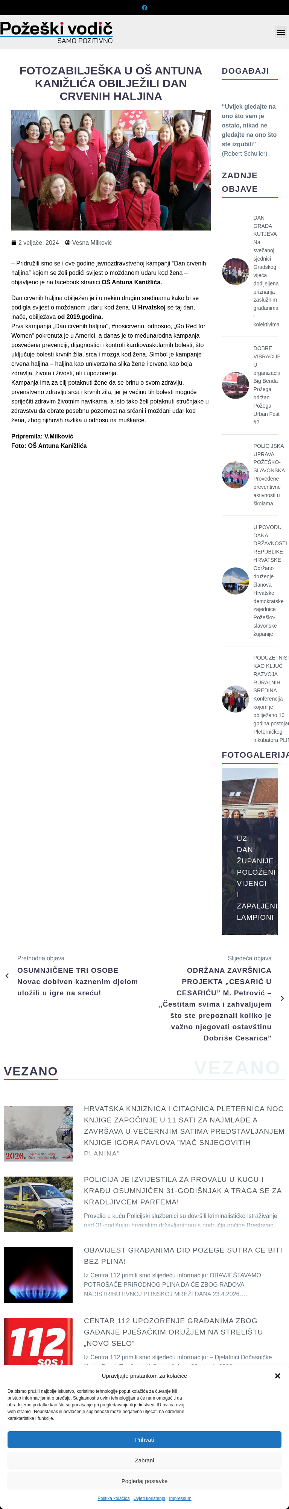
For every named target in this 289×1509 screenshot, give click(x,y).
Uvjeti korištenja (150, 1498)
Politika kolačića (113, 1498)
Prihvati (144, 1439)
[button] (277, 1376)
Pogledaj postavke (145, 1481)
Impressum (180, 1498)
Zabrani (144, 1460)
